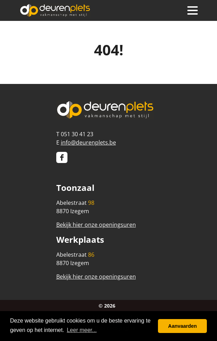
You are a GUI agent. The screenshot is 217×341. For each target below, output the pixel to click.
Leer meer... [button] (81, 330)
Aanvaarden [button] (182, 326)
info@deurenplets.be (88, 142)
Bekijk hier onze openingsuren (96, 224)
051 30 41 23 (77, 134)
